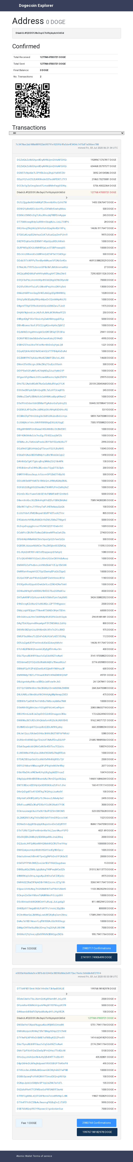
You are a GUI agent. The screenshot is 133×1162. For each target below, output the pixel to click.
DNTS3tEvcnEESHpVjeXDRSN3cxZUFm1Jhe (41, 785)
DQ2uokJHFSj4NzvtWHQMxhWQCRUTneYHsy (42, 843)
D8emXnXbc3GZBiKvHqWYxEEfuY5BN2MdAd (42, 500)
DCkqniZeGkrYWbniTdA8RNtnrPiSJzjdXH (40, 895)
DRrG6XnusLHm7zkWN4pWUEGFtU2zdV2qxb (42, 617)
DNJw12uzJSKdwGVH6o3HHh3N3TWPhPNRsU (43, 733)
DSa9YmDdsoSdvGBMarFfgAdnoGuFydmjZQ (42, 403)
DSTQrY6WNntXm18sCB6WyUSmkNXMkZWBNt (43, 688)
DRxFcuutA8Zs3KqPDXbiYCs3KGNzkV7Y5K (40, 804)
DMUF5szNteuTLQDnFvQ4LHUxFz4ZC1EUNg (41, 636)
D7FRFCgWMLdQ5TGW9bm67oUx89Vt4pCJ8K (42, 1096)
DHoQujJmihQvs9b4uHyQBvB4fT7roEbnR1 (40, 1057)
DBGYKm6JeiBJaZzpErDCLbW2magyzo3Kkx (41, 714)
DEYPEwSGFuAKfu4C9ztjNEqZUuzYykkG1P (40, 370)
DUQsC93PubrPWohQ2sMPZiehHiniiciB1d (40, 578)
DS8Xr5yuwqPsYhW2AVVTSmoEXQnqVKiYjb (41, 1076)
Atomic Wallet (24, 1156)
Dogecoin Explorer (36, 5)
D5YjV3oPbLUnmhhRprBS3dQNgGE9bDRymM (42, 280)
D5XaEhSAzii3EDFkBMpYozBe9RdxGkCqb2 (40, 455)
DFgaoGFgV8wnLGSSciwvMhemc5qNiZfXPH (42, 377)
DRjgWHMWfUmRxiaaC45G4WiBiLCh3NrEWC (41, 429)
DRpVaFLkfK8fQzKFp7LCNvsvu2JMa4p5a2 (40, 798)
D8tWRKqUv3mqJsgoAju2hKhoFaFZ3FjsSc (40, 876)
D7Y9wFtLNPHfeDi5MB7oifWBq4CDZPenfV (41, 1037)
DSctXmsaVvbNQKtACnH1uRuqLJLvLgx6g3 (40, 901)
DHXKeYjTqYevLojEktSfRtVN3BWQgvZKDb (40, 934)
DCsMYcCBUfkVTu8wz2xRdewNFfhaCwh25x (41, 532)
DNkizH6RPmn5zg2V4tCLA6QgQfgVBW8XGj (41, 293)
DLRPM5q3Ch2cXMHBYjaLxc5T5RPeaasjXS (41, 247)
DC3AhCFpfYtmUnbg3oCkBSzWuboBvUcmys (42, 416)
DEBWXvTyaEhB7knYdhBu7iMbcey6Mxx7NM (41, 701)
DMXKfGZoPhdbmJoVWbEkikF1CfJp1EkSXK (42, 565)
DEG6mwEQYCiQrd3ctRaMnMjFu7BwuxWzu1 (41, 662)
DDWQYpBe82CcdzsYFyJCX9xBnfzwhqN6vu (41, 208)
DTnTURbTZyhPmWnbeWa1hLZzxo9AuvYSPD (42, 830)
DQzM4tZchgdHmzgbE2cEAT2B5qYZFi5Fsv (41, 332)
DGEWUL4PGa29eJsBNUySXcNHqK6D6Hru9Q (42, 409)
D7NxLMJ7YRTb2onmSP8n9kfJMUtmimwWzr (42, 267)
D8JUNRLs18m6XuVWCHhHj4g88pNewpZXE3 (42, 694)
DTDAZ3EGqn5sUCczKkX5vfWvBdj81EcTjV (40, 759)
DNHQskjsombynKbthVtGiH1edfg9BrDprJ (40, 850)
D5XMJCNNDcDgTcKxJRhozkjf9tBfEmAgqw (41, 215)
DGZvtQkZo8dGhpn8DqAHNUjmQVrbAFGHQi (42, 159)
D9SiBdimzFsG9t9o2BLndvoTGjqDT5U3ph (40, 467)
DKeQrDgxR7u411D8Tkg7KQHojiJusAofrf (40, 791)
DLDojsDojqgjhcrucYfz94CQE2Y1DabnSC (40, 526)
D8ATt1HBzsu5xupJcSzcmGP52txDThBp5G (41, 474)
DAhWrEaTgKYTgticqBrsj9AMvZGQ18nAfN (40, 461)
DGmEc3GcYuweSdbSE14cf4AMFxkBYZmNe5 (42, 494)
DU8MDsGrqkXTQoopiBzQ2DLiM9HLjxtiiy (39, 727)
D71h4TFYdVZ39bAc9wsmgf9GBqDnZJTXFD (42, 1102)
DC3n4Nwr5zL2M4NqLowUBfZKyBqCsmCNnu (42, 914)
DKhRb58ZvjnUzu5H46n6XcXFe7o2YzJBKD (41, 629)
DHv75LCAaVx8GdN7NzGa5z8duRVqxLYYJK (41, 383)
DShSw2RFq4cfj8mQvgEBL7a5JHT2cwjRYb (41, 390)
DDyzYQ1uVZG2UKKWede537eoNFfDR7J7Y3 (42, 179)
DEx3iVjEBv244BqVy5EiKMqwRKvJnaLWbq (40, 837)
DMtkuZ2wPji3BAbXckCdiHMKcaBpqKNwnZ (41, 396)
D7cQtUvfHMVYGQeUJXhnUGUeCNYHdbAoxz (42, 558)
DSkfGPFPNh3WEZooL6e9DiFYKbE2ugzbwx (41, 863)
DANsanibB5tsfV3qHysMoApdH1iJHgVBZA (40, 1011)
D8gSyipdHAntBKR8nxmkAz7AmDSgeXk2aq (41, 778)
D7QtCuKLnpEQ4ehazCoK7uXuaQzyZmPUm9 (42, 234)
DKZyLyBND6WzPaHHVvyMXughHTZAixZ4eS (41, 273)
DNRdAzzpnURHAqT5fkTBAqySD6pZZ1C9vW (41, 1031)
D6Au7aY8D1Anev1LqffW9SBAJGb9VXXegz (41, 921)
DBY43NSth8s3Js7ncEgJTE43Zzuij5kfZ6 (39, 435)
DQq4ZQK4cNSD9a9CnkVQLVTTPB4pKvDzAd (42, 351)
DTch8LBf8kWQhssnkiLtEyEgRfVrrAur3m (39, 649)
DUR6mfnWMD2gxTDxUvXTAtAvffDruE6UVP (41, 740)
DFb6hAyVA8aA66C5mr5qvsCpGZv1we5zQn (41, 539)
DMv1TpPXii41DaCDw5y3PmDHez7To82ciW (41, 1050)
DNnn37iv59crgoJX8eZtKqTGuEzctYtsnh (39, 364)
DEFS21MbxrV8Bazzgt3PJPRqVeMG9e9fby (40, 765)
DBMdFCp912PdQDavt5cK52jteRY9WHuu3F (41, 668)
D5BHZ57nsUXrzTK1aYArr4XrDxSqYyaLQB (40, 344)
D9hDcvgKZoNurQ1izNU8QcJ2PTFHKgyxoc (41, 603)
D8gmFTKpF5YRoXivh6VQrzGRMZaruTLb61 (41, 306)
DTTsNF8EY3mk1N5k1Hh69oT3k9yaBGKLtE (40, 988)
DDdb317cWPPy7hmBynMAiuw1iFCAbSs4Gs (42, 260)
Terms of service (42, 1156)
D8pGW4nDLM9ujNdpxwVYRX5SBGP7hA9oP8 (42, 1063)
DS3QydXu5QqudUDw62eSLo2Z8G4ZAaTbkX (42, 584)
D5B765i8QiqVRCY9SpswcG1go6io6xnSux (40, 1108)
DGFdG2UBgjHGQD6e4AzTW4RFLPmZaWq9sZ (43, 487)
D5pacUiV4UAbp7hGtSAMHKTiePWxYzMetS (41, 889)
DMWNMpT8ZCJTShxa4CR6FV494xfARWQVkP (42, 675)
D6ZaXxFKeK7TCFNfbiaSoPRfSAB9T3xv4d (40, 1089)
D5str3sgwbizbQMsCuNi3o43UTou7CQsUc (40, 746)
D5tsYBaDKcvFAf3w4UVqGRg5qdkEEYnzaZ (40, 772)
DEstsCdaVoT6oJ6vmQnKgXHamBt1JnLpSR (41, 999)
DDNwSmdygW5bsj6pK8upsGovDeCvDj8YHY (42, 824)
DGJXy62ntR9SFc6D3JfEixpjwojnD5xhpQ (39, 552)
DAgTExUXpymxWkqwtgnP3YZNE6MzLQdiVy (41, 623)
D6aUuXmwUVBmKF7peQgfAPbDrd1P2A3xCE (42, 856)
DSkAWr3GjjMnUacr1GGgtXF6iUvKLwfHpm (40, 707)
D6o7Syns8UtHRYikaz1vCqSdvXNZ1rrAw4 (39, 655)
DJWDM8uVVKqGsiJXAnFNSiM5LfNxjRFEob (41, 753)
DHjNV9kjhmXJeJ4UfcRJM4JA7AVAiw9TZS (41, 312)
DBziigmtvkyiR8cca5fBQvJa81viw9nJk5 (38, 681)
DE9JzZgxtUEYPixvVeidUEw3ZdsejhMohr (40, 642)
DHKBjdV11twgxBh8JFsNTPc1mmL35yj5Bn (41, 908)
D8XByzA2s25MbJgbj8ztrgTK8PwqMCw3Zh (41, 869)
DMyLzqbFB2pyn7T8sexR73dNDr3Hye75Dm (41, 610)
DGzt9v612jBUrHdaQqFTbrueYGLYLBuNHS (40, 448)
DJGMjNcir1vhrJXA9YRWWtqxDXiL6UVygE (40, 422)
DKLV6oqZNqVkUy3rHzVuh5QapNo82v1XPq (41, 228)
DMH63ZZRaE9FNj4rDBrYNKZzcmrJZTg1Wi (41, 882)
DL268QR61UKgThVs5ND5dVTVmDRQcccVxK (42, 817)
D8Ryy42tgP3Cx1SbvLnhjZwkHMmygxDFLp (40, 319)
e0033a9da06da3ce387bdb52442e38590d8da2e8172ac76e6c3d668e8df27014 (58, 973)
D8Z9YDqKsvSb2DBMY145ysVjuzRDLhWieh (41, 241)
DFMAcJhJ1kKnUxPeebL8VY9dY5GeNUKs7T (42, 442)
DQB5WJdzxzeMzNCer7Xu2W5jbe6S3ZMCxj (41, 545)
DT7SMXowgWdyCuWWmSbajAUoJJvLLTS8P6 (43, 222)
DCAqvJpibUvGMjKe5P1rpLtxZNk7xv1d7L (39, 1083)
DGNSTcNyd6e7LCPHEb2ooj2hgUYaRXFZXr (41, 173)
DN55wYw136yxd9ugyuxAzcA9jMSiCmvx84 (40, 1024)
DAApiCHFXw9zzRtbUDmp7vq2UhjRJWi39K (41, 927)
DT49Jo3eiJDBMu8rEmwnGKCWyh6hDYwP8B (42, 1070)
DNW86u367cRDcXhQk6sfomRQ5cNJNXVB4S (42, 720)
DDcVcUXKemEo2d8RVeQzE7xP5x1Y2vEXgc (41, 254)
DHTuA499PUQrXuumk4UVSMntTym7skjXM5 (42, 597)
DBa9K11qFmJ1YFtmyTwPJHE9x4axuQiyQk (40, 506)
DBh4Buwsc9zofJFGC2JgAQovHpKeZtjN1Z (41, 325)
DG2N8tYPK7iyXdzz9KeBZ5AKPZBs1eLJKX (40, 358)
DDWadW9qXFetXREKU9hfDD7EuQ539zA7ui (41, 591)
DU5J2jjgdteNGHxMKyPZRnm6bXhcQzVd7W (42, 202)
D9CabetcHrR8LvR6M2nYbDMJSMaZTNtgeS (41, 519)
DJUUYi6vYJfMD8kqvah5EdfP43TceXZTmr (40, 513)
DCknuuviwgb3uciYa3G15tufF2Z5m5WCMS (41, 811)
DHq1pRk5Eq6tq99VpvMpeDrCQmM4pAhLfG (41, 299)
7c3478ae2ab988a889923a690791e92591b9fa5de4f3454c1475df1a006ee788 (57, 144)
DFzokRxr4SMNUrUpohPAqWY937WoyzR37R (41, 1005)
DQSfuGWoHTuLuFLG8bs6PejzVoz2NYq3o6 (41, 286)
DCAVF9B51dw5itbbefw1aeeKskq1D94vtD (40, 338)
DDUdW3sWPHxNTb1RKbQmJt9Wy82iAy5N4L (42, 481)
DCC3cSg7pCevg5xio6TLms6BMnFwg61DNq (41, 185)
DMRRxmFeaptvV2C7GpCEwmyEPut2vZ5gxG (41, 571)
